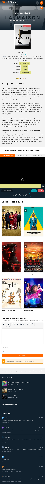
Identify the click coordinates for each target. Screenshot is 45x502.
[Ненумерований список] (21, 324)
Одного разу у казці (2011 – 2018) (11, 471)
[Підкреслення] (9, 324)
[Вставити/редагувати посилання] (30, 324)
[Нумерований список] (24, 324)
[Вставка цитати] (3, 327)
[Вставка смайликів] (27, 324)
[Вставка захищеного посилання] (32, 324)
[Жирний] (3, 324)
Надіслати (22, 356)
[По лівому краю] (12, 324)
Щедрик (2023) (6, 432)
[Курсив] (6, 324)
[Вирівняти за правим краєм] (17, 324)
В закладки (7, 190)
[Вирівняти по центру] (15, 324)
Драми (24, 54)
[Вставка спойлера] (6, 327)
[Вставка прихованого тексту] (9, 327)
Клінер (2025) (6, 422)
